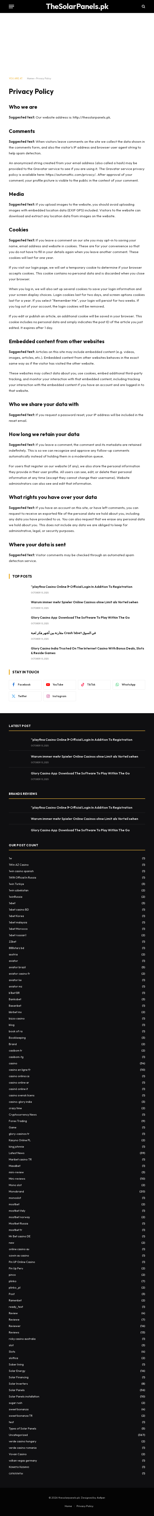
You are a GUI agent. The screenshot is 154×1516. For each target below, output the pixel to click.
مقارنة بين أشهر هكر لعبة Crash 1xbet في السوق (63, 633)
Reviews (14, 1332)
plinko (12, 1281)
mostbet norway (19, 1217)
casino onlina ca (19, 1076)
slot (11, 1345)
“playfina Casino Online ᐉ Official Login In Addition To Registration (81, 587)
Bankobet (15, 999)
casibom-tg (16, 1057)
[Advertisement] (77, 45)
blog (11, 1025)
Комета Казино (19, 1467)
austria (13, 954)
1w (10, 858)
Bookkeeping (17, 1037)
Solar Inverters (18, 1383)
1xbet (12, 903)
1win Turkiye (16, 884)
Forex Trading (18, 1121)
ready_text (16, 1307)
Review (13, 1313)
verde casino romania (22, 1448)
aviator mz (15, 986)
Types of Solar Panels (22, 1428)
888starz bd (16, 948)
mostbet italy (17, 1210)
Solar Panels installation (24, 1396)
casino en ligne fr (20, 1070)
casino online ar (19, 1082)
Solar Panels (17, 1390)
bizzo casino (17, 1018)
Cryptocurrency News (23, 1114)
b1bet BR (14, 993)
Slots (12, 1351)
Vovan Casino (18, 1454)
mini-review (16, 1172)
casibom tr (15, 1050)
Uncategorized (18, 1435)
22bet (12, 941)
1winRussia (15, 897)
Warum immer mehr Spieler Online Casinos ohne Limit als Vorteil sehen (84, 602)
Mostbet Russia (18, 1223)
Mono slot (15, 1185)
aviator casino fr (19, 973)
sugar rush (15, 1403)
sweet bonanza (18, 1409)
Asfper (101, 1497)
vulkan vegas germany (23, 1460)
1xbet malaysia (18, 922)
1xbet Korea (16, 916)
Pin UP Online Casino (22, 1262)
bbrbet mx (15, 1012)
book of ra (15, 1031)
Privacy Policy (85, 1506)
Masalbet (14, 1166)
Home (30, 78)
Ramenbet (15, 1300)
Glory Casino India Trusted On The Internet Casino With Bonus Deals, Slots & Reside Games (87, 650)
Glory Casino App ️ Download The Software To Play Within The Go (80, 617)
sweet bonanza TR (20, 1415)
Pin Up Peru (16, 1268)
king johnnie (16, 1146)
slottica (13, 1358)
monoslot (15, 1198)
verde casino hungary (22, 1441)
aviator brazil (17, 967)
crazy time (15, 1108)
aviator (13, 961)
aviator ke (15, 980)
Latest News (16, 1153)
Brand (13, 1044)
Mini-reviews (17, 1178)
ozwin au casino (19, 1255)
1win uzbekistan (18, 890)
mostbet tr (15, 1230)
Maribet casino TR (20, 1159)
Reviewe (14, 1319)
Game (12, 1127)
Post (12, 1294)
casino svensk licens (21, 1095)
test (11, 1422)
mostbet (14, 1204)
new (11, 1243)
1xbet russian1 (17, 935)
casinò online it (18, 1089)
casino (13, 1063)
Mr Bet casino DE (19, 1236)
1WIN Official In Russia (22, 877)
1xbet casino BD (19, 909)
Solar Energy (17, 1371)
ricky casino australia (22, 1339)
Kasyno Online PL (20, 1140)
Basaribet (15, 1005)
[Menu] (11, 6)
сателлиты (16, 1473)
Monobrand (16, 1191)
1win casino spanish (21, 871)
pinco (12, 1275)
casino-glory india (20, 1102)
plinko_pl (14, 1287)
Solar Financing (18, 1377)
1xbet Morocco (18, 929)
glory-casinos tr (19, 1134)
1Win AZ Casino (19, 865)
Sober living (16, 1364)
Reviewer (15, 1326)
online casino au (19, 1249)
